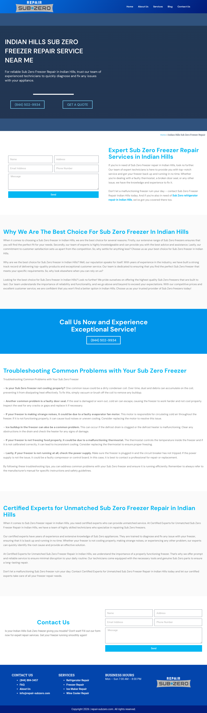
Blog (170, 6)
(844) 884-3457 (29, 680)
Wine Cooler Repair (77, 693)
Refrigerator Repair (77, 680)
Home (130, 6)
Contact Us (183, 6)
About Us (143, 6)
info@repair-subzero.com (35, 693)
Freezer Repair (75, 684)
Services (158, 6)
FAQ (22, 684)
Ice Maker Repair (76, 689)
